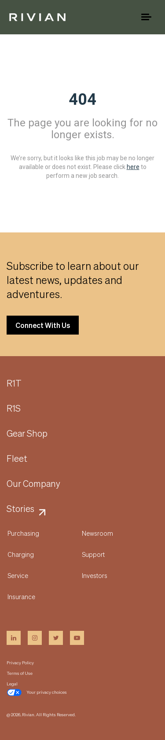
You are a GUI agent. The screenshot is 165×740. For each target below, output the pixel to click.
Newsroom (97, 533)
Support (93, 554)
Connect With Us (42, 325)
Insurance (21, 596)
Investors (94, 575)
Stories (20, 509)
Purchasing (23, 533)
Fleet (17, 458)
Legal (12, 683)
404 (82, 99)
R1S (14, 408)
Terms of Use (20, 673)
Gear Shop (27, 433)
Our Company (33, 484)
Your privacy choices (37, 692)
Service (17, 575)
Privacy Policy (20, 662)
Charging (20, 554)
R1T (14, 383)
